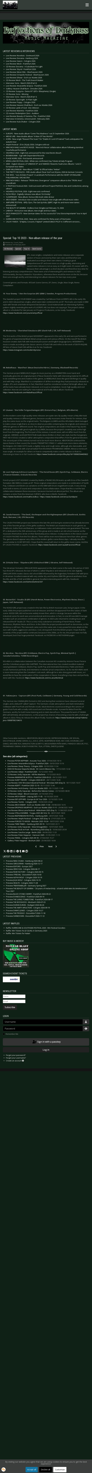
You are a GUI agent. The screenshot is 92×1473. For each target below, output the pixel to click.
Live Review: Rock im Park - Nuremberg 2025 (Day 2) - (37, 829)
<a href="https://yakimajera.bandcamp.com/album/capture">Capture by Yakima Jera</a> (47, 727)
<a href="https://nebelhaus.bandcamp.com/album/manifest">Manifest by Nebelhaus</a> (47, 400)
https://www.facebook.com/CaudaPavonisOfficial (59, 544)
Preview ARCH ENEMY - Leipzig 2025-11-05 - (32, 796)
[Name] (14, 996)
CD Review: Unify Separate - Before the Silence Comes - (38, 791)
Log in (46, 1049)
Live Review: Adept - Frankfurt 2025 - (30, 771)
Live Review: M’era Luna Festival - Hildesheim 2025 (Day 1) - (39, 810)
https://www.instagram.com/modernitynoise (22, 350)
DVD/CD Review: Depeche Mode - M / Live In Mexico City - (38, 769)
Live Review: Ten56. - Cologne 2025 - (29, 802)
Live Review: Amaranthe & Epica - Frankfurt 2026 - (35, 763)
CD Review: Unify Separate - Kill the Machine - (34, 774)
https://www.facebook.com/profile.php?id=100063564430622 (62, 454)
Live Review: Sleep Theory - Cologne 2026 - (32, 766)
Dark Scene (36, 249)
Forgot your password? (16, 1055)
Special (18, 249)
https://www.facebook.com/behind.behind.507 (23, 581)
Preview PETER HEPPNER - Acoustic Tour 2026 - (34, 760)
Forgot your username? (16, 1058)
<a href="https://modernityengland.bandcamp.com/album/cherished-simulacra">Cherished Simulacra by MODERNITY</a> (47, 357)
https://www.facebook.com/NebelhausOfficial (22, 392)
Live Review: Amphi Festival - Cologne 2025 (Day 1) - (36, 818)
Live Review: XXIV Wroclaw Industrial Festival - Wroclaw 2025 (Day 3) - (43, 782)
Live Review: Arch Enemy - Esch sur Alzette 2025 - (35, 788)
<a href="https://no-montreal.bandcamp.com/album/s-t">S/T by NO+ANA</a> (47, 685)
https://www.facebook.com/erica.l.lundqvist (58, 496)
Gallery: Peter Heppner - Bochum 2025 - (31, 840)
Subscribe (10, 1007)
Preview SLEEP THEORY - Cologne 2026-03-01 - (34, 780)
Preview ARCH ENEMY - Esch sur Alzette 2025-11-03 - (36, 805)
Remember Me (12, 1034)
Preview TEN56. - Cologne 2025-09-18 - (30, 838)
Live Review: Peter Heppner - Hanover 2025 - (33, 835)
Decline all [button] (45, 1469)
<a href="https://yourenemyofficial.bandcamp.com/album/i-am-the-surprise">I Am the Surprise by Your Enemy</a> (47, 320)
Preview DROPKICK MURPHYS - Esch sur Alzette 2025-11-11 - (39, 807)
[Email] (14, 1001)
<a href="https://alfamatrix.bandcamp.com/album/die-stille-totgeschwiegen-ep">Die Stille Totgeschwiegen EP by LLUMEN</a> (47, 461)
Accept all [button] (31, 1469)
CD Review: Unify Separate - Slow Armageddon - (35, 827)
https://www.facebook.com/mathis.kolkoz (21, 496)
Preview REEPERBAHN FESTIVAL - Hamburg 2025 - (35, 816)
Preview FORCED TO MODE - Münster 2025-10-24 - (35, 821)
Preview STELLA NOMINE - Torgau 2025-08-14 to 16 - (36, 813)
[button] (4, 851)
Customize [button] (60, 1469)
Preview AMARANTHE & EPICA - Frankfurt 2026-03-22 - (37, 777)
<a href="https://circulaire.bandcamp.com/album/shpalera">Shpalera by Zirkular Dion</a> (47, 589)
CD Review (8, 249)
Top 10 (26, 249)
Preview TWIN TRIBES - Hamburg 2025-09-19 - (33, 824)
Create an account (15, 1060)
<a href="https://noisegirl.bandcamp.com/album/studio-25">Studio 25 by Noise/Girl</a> (47, 642)
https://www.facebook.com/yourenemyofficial (22, 313)
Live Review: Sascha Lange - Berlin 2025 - (32, 832)
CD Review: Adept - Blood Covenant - (30, 794)
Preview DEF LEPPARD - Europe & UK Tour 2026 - (34, 799)
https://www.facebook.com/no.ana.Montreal (44, 678)
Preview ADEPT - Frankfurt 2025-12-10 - (31, 785)
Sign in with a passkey (46, 1042)
